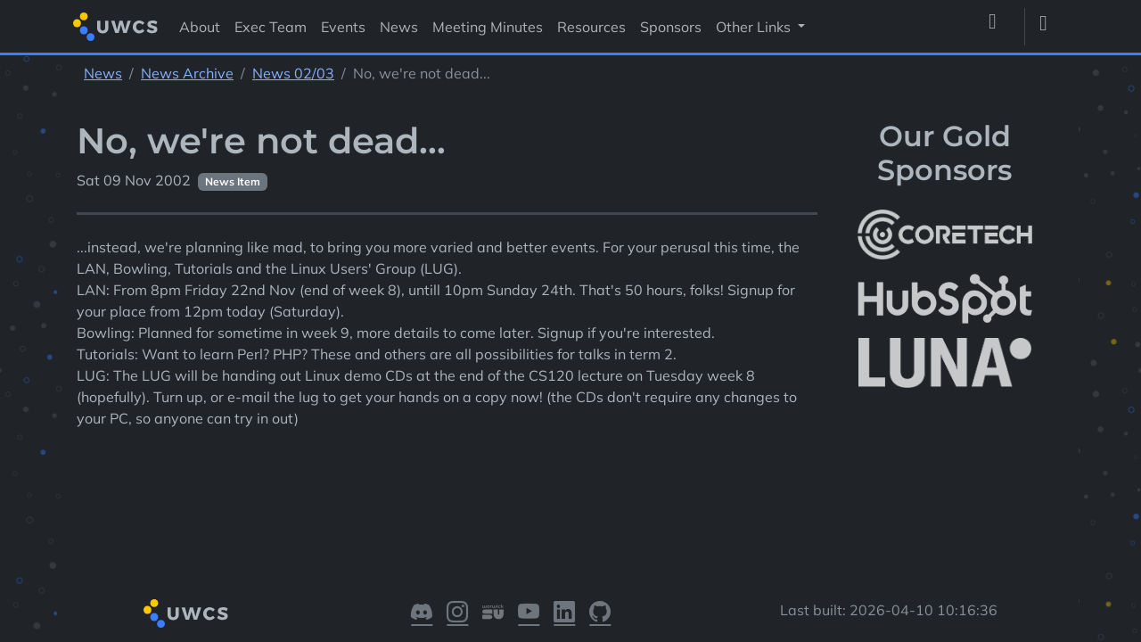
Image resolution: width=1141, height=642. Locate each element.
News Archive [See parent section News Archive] (187, 73)
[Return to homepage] (115, 26)
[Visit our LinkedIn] (564, 613)
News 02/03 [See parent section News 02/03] (293, 73)
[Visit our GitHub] (600, 613)
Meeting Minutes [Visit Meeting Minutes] (487, 27)
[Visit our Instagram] (457, 613)
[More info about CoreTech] (945, 234)
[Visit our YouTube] (528, 613)
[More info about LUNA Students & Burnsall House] (944, 363)
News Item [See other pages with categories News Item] (232, 181)
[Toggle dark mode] (1050, 26)
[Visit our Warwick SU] (493, 613)
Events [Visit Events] (343, 27)
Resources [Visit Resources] (591, 27)
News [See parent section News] (103, 73)
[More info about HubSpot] (945, 299)
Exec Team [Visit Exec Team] (270, 27)
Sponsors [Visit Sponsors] (671, 27)
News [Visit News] (399, 27)
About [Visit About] (199, 27)
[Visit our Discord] (421, 613)
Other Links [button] (755, 27)
